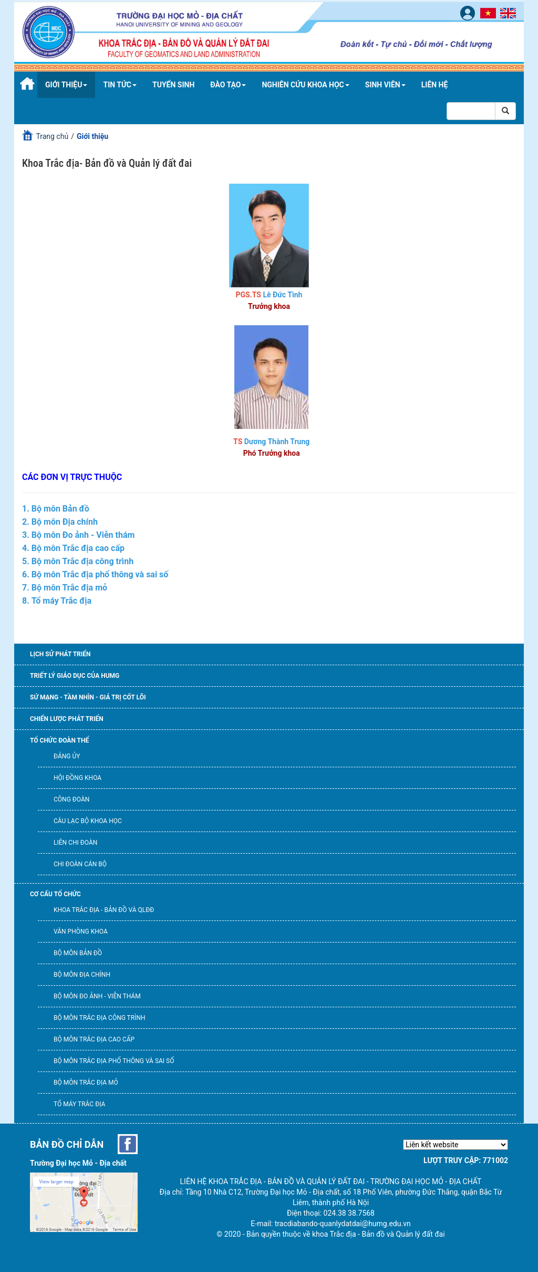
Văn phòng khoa (81, 931)
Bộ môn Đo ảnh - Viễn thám (97, 996)
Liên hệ (434, 85)
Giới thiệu (66, 85)
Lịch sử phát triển (60, 654)
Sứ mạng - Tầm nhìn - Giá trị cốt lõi (88, 697)
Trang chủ (52, 136)
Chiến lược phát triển (67, 719)
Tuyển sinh (173, 85)
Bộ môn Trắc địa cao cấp (94, 1039)
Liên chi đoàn (75, 842)
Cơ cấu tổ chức (55, 894)
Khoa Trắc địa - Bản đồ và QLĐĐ (104, 910)
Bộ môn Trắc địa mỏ (86, 1082)
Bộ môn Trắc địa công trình (100, 1017)
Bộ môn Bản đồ (78, 953)
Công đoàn (71, 799)
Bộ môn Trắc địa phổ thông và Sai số (114, 1061)
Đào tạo (228, 85)
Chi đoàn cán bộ (80, 864)
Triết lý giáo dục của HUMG (74, 675)
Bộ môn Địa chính (82, 974)
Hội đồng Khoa (77, 778)
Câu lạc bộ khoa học (88, 821)
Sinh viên (385, 85)
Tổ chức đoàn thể (59, 740)
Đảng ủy (67, 756)
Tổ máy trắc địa (79, 1104)
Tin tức (120, 85)
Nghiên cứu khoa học (305, 85)
